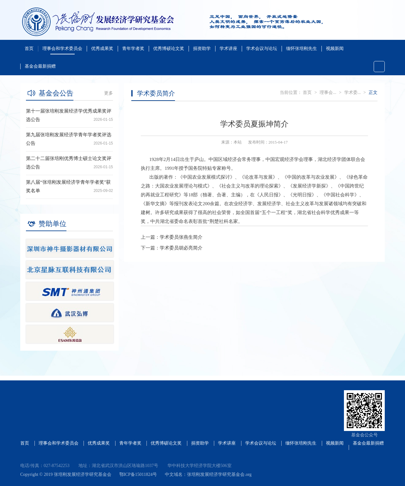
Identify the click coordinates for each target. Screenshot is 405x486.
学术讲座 (228, 48)
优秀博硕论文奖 (168, 48)
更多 (108, 93)
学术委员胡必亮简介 (181, 247)
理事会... (328, 92)
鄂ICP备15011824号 (138, 474)
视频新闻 (335, 48)
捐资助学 (202, 48)
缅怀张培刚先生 (301, 48)
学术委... (352, 92)
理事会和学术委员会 (62, 48)
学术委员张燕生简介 (181, 237)
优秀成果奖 (102, 48)
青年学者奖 (133, 48)
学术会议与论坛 (261, 48)
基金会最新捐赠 (40, 66)
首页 (29, 48)
